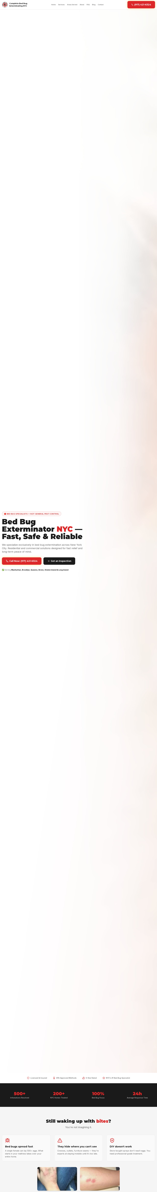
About (82, 5)
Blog (93, 5)
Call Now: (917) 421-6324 (22, 561)
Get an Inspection (59, 561)
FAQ (88, 5)
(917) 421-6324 (141, 4)
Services (61, 5)
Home (53, 5)
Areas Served (72, 5)
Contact (101, 5)
